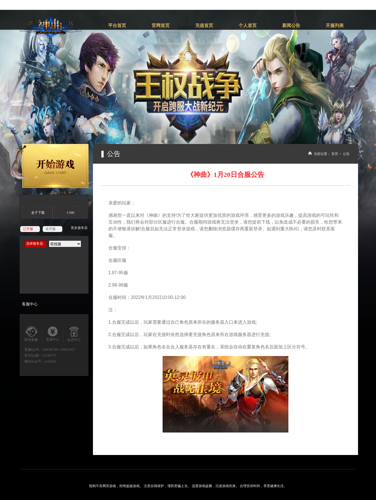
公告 (346, 154)
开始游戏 (49, 166)
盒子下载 (38, 213)
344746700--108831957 (59, 350)
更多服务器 (79, 228)
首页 (334, 154)
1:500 (70, 213)
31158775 (49, 355)
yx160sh (50, 361)
